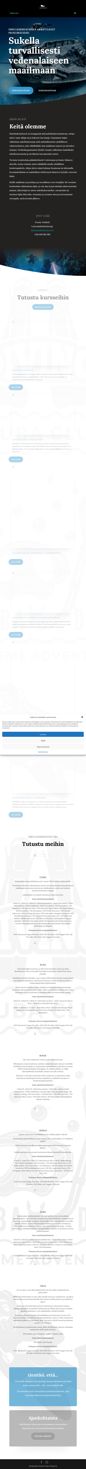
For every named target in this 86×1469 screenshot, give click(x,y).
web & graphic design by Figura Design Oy (43, 1466)
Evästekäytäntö (43, 752)
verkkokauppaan (47, 90)
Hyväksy (43, 734)
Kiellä (43, 740)
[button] (82, 717)
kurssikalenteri (21, 90)
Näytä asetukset (43, 747)
